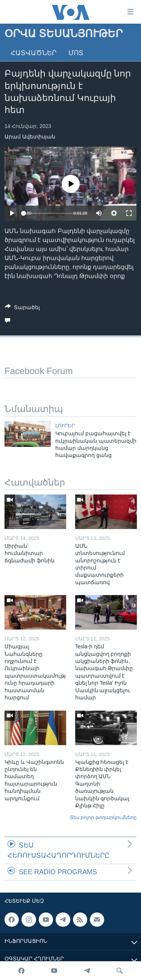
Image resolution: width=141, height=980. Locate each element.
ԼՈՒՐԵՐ (65, 425)
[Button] (22, 309)
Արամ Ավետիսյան (30, 137)
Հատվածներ (33, 53)
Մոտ (75, 53)
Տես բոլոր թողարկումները (103, 817)
